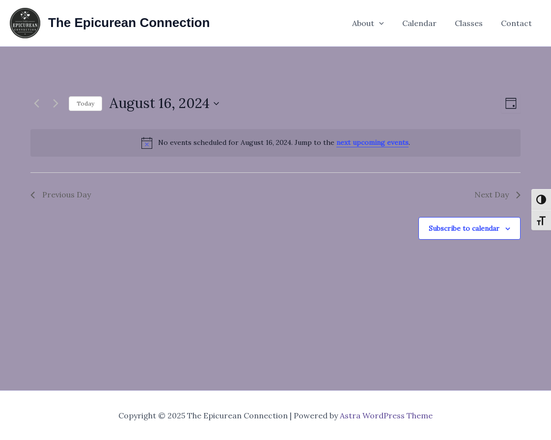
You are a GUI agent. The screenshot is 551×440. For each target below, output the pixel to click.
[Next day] (55, 104)
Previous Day (60, 194)
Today (85, 103)
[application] (388, 23)
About (377, 23)
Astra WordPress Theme (386, 415)
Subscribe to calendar (464, 228)
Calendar (426, 23)
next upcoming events (372, 142)
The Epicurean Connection (129, 22)
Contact (517, 23)
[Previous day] (36, 104)
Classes (473, 23)
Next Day (497, 194)
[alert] (275, 143)
